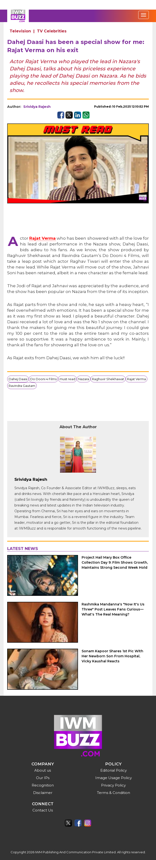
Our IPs (42, 777)
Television (20, 31)
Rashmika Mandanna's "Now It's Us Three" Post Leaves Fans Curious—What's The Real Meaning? (113, 609)
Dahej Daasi (18, 379)
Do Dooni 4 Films (43, 379)
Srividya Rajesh (37, 106)
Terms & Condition (113, 792)
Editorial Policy (113, 770)
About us (42, 770)
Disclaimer (42, 792)
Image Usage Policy (113, 777)
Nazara (83, 379)
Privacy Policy (113, 785)
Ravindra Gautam (22, 386)
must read (67, 379)
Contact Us (42, 810)
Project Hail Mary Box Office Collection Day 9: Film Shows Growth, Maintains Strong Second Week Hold (115, 562)
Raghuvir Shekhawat (108, 379)
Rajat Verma (42, 238)
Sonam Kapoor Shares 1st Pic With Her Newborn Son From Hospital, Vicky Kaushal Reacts (112, 656)
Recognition (43, 785)
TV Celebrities (51, 31)
